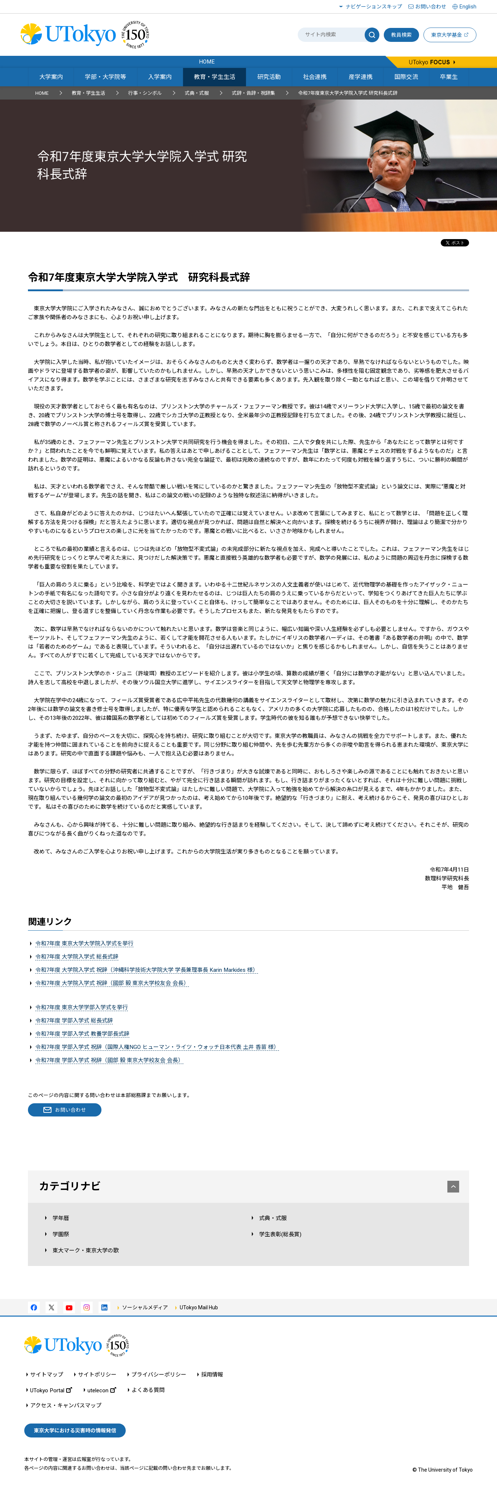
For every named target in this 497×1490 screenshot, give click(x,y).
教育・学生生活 (214, 76)
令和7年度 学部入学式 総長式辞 (74, 1020)
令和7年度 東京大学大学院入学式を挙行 (84, 943)
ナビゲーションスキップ (374, 6)
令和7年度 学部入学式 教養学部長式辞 (82, 1034)
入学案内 (160, 76)
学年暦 (61, 1218)
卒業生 (449, 76)
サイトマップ (46, 1375)
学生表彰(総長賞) (280, 1234)
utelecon (101, 1390)
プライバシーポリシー (158, 1375)
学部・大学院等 (105, 76)
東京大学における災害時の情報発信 (75, 1430)
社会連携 (314, 76)
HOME (42, 93)
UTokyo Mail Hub (199, 1307)
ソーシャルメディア (145, 1307)
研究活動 (269, 76)
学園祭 (61, 1234)
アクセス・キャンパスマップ (65, 1405)
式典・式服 (197, 93)
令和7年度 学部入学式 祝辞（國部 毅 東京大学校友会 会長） (109, 1060)
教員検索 (401, 35)
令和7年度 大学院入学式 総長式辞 (76, 956)
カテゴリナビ (249, 1186)
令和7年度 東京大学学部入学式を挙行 (81, 1007)
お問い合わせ (430, 6)
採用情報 (212, 1375)
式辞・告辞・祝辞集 (253, 93)
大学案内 (51, 76)
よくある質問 (148, 1390)
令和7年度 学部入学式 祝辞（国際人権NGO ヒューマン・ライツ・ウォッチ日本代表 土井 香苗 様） (157, 1047)
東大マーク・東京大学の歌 (86, 1250)
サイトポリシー (97, 1375)
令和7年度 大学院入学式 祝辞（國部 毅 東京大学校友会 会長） (112, 983)
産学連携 (360, 76)
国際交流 (406, 76)
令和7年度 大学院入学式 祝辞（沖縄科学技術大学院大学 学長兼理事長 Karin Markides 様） (146, 970)
